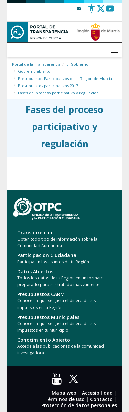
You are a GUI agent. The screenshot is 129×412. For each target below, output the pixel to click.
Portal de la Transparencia (36, 64)
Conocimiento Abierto (43, 339)
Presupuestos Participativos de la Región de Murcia (65, 78)
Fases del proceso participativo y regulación (58, 92)
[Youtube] (110, 11)
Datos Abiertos (35, 271)
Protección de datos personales (79, 405)
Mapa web (64, 393)
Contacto (101, 399)
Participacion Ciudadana (46, 255)
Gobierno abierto (34, 71)
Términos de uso (64, 399)
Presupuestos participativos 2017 (48, 85)
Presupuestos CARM (41, 294)
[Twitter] (101, 11)
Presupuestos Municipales (48, 317)
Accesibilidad (97, 393)
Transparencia (34, 232)
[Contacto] (79, 8)
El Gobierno (77, 64)
